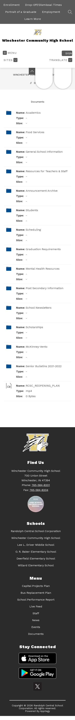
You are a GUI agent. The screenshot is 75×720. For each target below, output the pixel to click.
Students (32, 210)
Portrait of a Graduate (20, 12)
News (35, 620)
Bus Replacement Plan (36, 592)
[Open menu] (10, 53)
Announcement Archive (42, 190)
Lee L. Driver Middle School (35, 544)
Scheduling (33, 229)
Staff (36, 613)
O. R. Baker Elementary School (36, 551)
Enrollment (11, 4)
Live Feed (35, 606)
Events (35, 627)
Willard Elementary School (36, 565)
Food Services (35, 132)
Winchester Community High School (35, 538)
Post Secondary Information (44, 288)
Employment (51, 12)
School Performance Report (35, 599)
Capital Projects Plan (36, 586)
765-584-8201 (41, 485)
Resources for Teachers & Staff (47, 171)
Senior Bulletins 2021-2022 (44, 366)
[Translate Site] (60, 60)
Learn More (32, 19)
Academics (33, 112)
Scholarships (34, 327)
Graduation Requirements (43, 249)
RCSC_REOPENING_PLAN (43, 385)
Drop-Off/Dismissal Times (43, 4)
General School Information (44, 151)
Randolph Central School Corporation (36, 531)
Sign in (68, 53)
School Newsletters (38, 307)
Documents (37, 101)
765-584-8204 (38, 490)
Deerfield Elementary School (36, 558)
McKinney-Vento (36, 346)
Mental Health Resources (42, 268)
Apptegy (45, 711)
